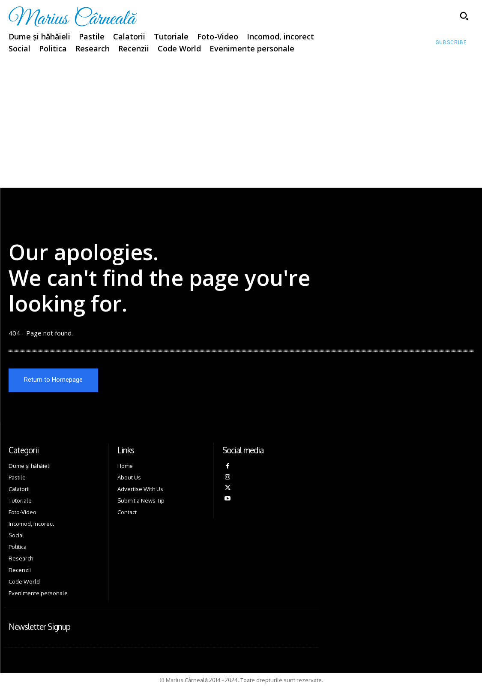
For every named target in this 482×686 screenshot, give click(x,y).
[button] (464, 15)
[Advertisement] (241, 123)
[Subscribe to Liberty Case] (451, 42)
